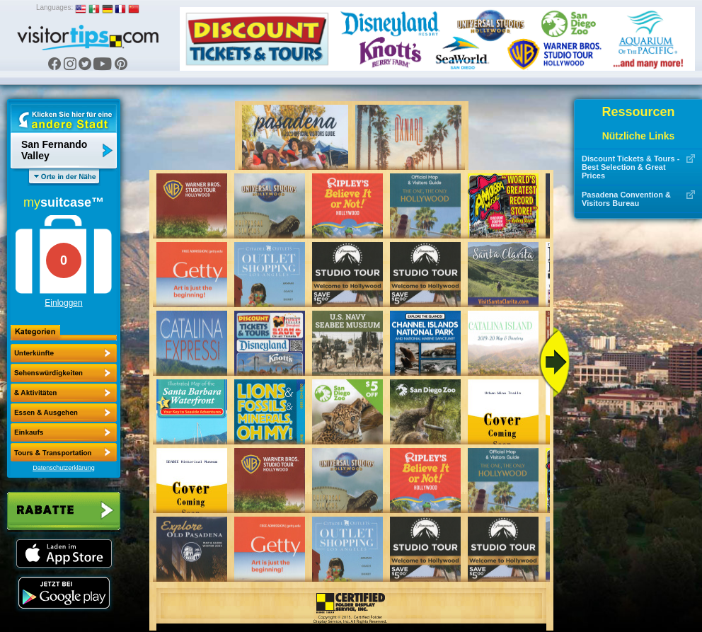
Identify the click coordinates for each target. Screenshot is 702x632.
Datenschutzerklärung (64, 467)
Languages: (54, 7)
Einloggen (63, 303)
